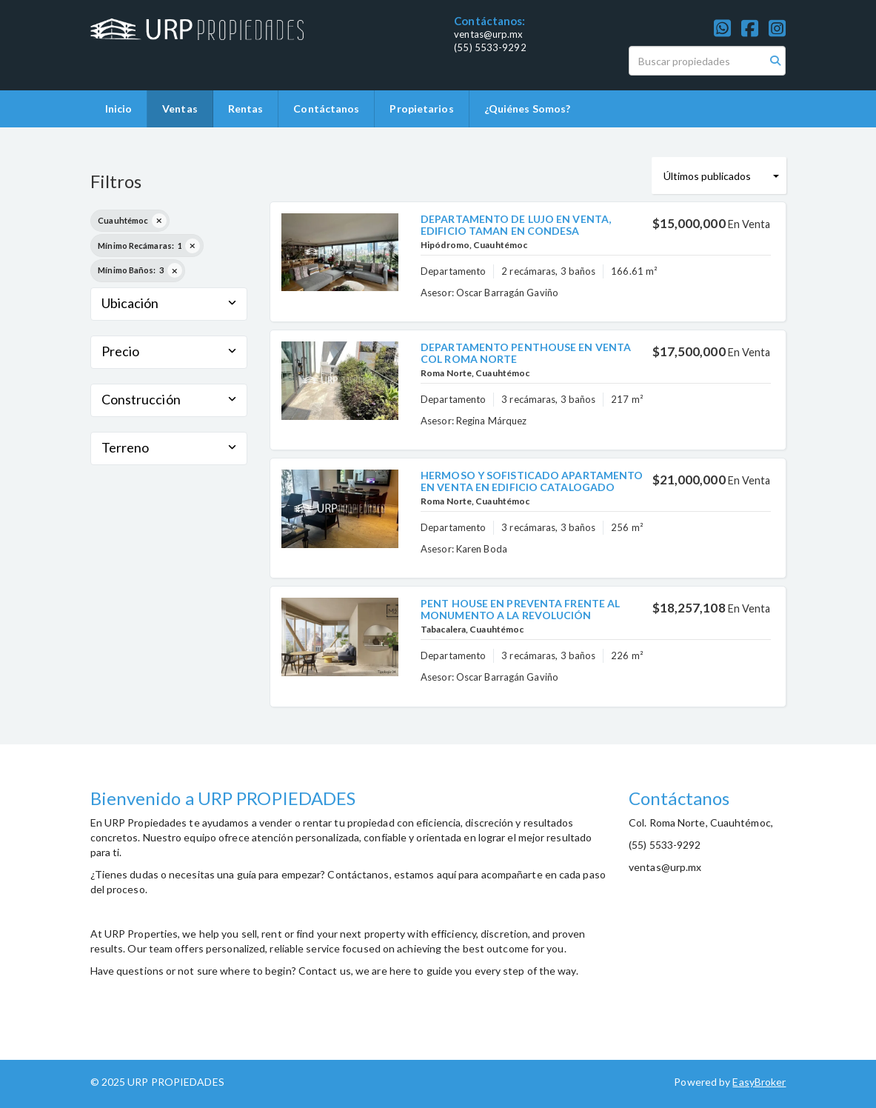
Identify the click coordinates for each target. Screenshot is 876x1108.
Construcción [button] (169, 399)
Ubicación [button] (169, 303)
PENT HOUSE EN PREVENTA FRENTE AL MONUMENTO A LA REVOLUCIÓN (520, 609)
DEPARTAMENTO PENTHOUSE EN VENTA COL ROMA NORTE (526, 352)
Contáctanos (326, 108)
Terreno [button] (169, 447)
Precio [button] (169, 351)
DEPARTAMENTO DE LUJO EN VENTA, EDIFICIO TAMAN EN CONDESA (516, 224)
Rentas (246, 108)
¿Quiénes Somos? (527, 108)
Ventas (180, 108)
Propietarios (421, 108)
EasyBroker (759, 1081)
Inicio (119, 108)
